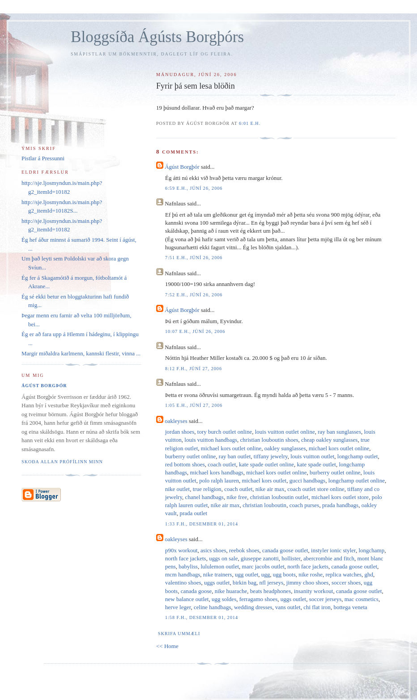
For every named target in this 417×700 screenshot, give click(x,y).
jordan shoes (179, 431)
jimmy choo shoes (307, 582)
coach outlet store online (315, 489)
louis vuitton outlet (312, 456)
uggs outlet (217, 582)
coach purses (304, 505)
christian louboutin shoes (269, 439)
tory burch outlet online (224, 431)
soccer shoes (346, 582)
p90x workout (181, 550)
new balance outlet (186, 599)
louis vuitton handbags (210, 439)
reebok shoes (244, 550)
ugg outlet (246, 574)
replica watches (344, 574)
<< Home (167, 646)
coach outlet (222, 464)
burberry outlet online (190, 456)
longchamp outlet (357, 456)
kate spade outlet (316, 464)
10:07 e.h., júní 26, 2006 (195, 331)
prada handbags (340, 505)
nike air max (270, 489)
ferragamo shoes (258, 599)
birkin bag (244, 582)
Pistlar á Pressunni (42, 158)
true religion (207, 489)
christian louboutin (264, 505)
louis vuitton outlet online (285, 431)
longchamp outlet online (356, 480)
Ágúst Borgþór (182, 166)
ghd (369, 574)
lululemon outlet (219, 566)
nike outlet (177, 489)
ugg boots (284, 574)
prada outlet (193, 513)
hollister (290, 558)
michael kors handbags (216, 472)
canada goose (196, 591)
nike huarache (231, 591)
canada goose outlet (285, 550)
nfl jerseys (271, 582)
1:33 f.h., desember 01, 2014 (201, 523)
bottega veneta (350, 607)
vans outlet (288, 607)
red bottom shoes (185, 464)
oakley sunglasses (285, 448)
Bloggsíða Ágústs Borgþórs (157, 37)
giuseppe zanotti (260, 558)
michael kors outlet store (340, 497)
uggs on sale (223, 558)
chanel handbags (204, 497)
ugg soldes (224, 599)
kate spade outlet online (266, 464)
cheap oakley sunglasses (329, 439)
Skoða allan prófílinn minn (62, 461)
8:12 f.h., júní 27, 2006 (193, 368)
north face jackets (185, 558)
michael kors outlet (264, 480)
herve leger (178, 607)
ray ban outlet (235, 456)
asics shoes (213, 550)
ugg (265, 574)
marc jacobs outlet (263, 566)
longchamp (371, 550)
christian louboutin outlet (279, 497)
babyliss (188, 566)
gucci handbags (307, 480)
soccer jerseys (325, 599)
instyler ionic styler (333, 550)
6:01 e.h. (249, 123)
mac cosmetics (362, 599)
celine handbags (212, 607)
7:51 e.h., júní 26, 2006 (193, 257)
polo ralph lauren (219, 480)
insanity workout (313, 591)
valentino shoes (183, 582)
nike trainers (217, 574)
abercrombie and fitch (328, 558)
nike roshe (310, 574)
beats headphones (270, 591)
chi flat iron (317, 607)
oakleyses (176, 421)
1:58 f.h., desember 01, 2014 (201, 617)
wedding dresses (253, 607)
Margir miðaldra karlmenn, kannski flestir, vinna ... (80, 353)
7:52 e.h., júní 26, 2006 (193, 294)
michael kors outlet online (231, 448)
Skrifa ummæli (179, 633)
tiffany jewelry (271, 456)
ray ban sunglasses (339, 431)
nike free (236, 497)
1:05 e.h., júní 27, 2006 (193, 405)
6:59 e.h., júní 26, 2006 (193, 188)
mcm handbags (182, 574)
